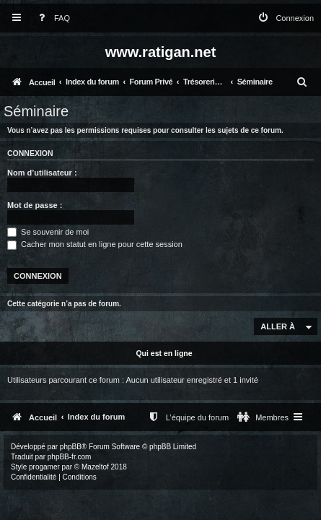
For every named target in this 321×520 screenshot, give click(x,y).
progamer (44, 467)
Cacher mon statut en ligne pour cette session (95, 244)
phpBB (71, 447)
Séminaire (36, 111)
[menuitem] (51, 18)
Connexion (30, 153)
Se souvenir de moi (48, 232)
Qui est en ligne (164, 353)
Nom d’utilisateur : (42, 172)
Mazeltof (95, 467)
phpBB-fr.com (70, 457)
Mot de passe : (34, 205)
